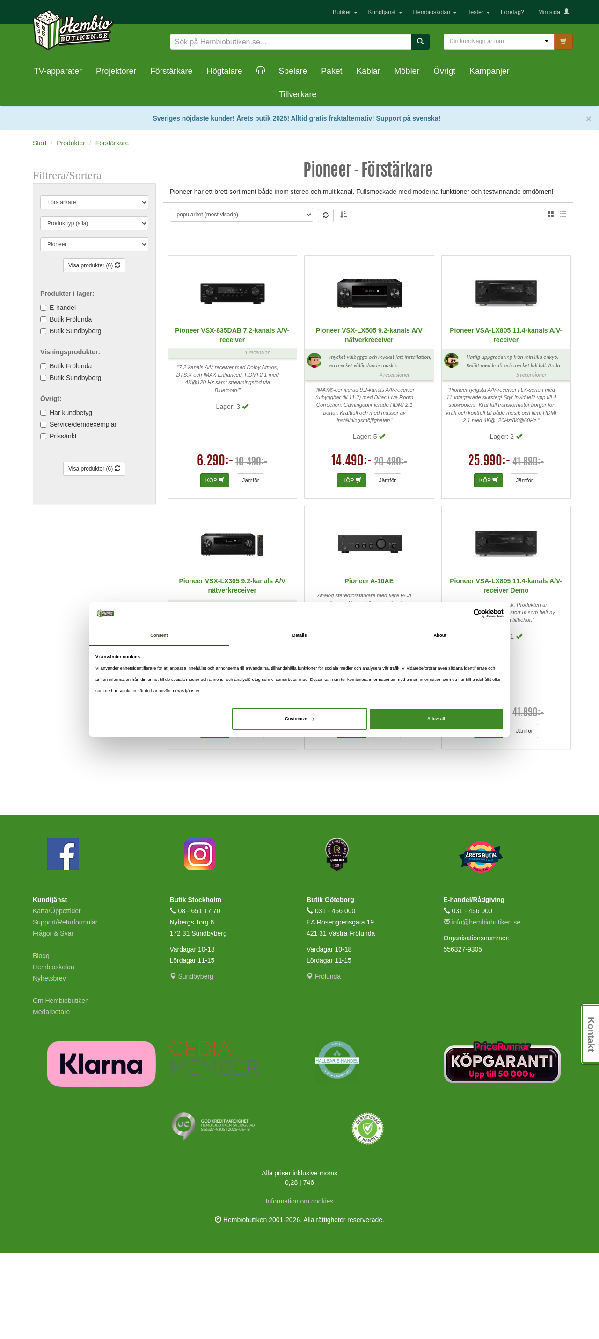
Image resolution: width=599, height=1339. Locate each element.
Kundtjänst (385, 12)
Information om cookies (300, 1287)
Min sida (554, 12)
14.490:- (351, 548)
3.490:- (354, 798)
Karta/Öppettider (57, 997)
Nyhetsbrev (49, 1064)
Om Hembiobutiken (61, 1087)
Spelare (293, 71)
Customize (299, 718)
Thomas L (208, 220)
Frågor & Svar (53, 1020)
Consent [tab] (159, 635)
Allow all (436, 718)
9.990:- (215, 798)
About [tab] (439, 635)
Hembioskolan (435, 12)
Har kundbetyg (71, 412)
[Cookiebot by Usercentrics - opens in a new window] (463, 613)
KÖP (214, 567)
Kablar (368, 71)
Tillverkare (298, 94)
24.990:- (489, 798)
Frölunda (324, 1063)
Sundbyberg (191, 1063)
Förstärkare (171, 71)
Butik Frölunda (71, 319)
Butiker (345, 12)
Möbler (406, 71)
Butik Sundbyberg (76, 331)
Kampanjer (489, 71)
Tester (479, 12)
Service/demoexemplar (83, 424)
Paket (331, 71)
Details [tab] (299, 635)
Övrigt (444, 71)
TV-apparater (58, 71)
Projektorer (116, 71)
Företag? (512, 12)
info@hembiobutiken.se (482, 1008)
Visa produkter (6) (94, 265)
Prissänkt (63, 436)
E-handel (63, 307)
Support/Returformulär (65, 1008)
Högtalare (224, 71)
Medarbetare (51, 1098)
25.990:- (489, 548)
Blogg (41, 1042)
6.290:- (215, 548)
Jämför (250, 567)
